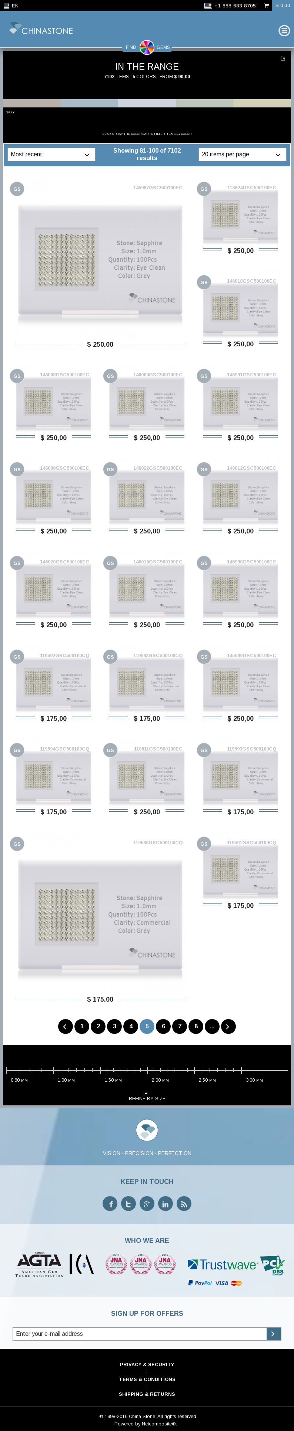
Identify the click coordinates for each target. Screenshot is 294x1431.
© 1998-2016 (113, 1416)
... (212, 1026)
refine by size (147, 1096)
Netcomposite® (159, 1424)
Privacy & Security (147, 1364)
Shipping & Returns (147, 1394)
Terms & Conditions (147, 1379)
